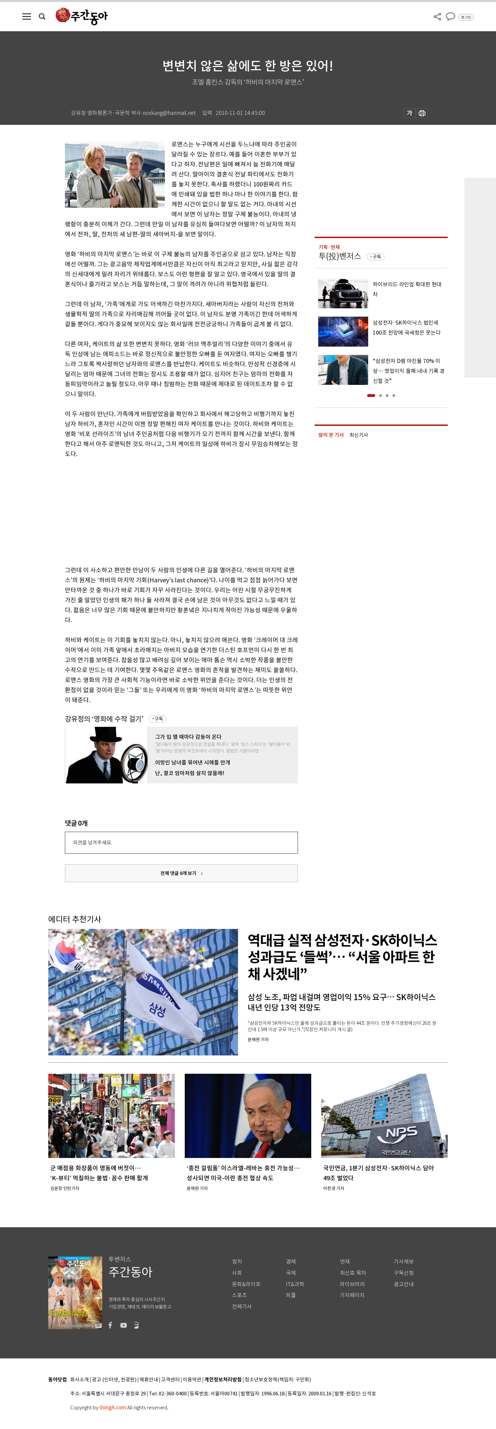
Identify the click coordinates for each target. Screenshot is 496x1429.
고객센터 (170, 1380)
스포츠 (239, 1295)
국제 (291, 1273)
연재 (345, 1262)
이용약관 (192, 1380)
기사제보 (404, 1262)
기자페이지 (352, 1295)
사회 (237, 1273)
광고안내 (404, 1284)
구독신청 (404, 1273)
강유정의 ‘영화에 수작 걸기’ (104, 718)
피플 (291, 1295)
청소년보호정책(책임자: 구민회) (278, 1380)
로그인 (466, 17)
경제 (291, 1262)
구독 (158, 719)
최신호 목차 (353, 1273)
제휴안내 (148, 1380)
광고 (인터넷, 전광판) (114, 1380)
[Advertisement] (165, 510)
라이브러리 (352, 1284)
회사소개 (79, 1380)
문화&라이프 (246, 1284)
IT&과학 (295, 1284)
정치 (237, 1262)
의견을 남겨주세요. (92, 842)
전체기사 (242, 1306)
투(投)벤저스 (340, 256)
